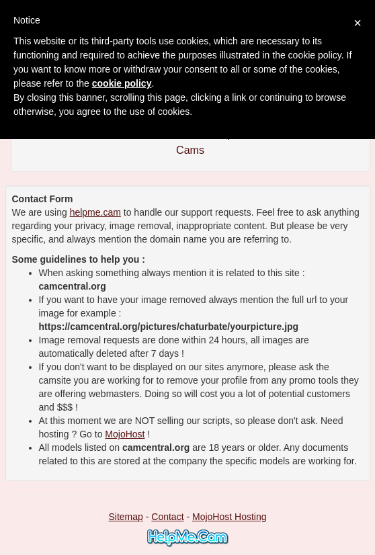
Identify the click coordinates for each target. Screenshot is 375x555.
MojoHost (124, 434)
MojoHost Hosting (229, 516)
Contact (167, 516)
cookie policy (122, 83)
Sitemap (125, 516)
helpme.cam (95, 212)
